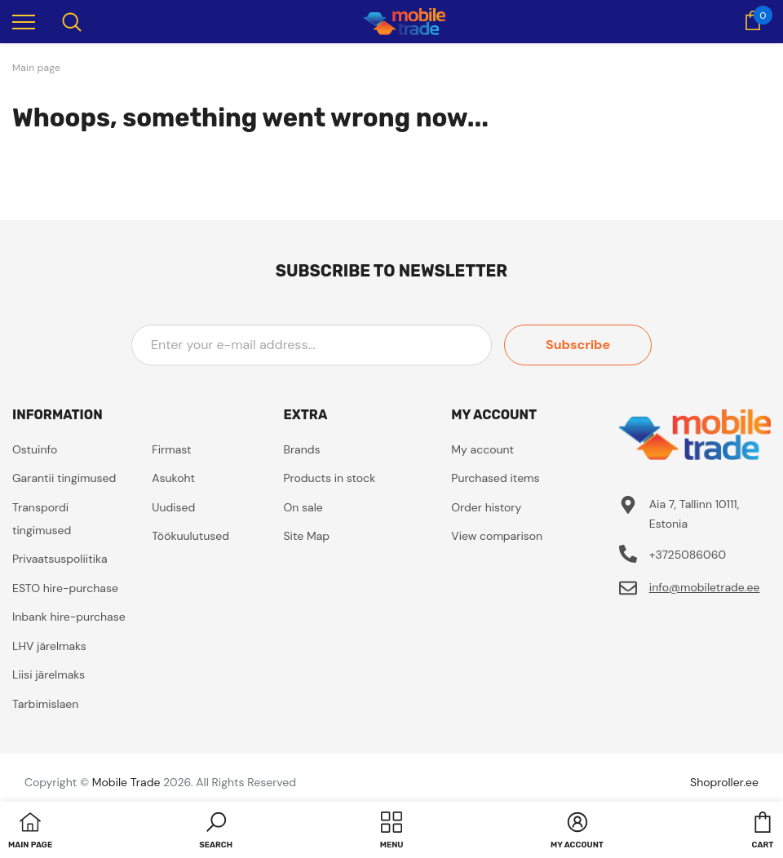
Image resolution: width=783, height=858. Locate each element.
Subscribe (578, 344)
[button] (215, 832)
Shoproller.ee (724, 782)
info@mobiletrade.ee (704, 587)
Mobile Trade (126, 782)
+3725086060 (687, 554)
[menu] (23, 21)
